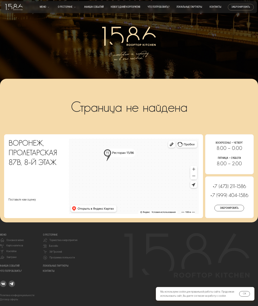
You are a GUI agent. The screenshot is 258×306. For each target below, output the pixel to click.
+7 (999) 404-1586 (229, 195)
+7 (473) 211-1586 (229, 186)
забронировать (240, 6)
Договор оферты (9, 299)
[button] (44, 8)
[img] (3, 284)
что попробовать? (158, 6)
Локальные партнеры (189, 6)
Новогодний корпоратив (125, 6)
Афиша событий (94, 6)
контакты (215, 6)
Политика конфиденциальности (17, 295)
